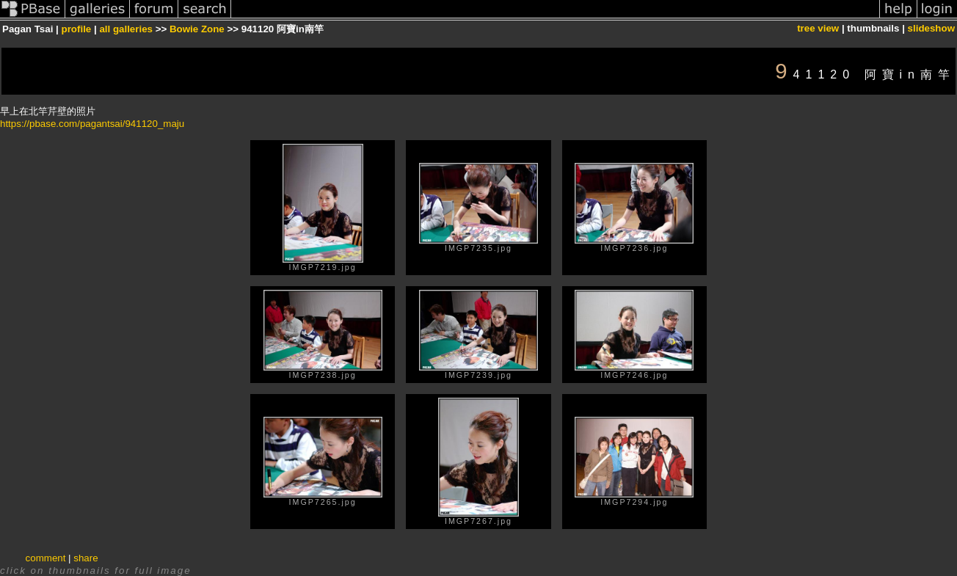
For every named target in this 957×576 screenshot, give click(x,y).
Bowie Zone (197, 28)
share (85, 558)
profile (77, 28)
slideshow (931, 28)
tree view (818, 28)
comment (46, 558)
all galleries (126, 28)
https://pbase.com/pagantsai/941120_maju (92, 123)
